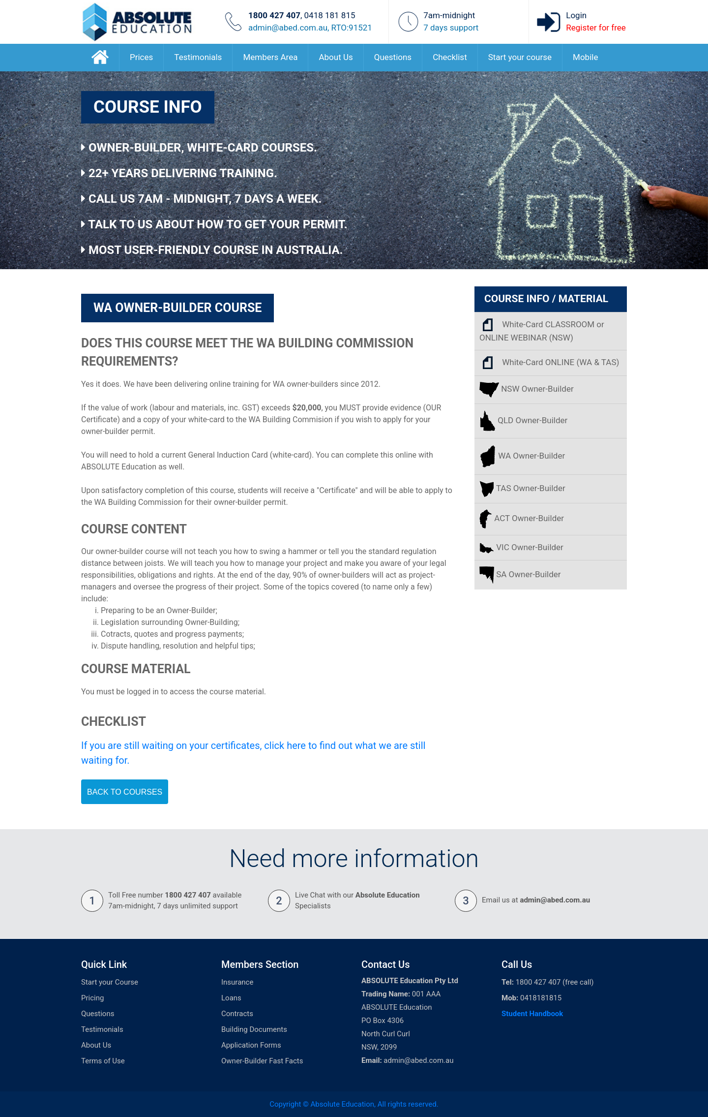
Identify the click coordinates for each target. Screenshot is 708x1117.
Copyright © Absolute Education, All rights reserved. (353, 1104)
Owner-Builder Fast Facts (262, 1060)
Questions (393, 57)
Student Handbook (532, 1013)
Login (576, 15)
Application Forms (251, 1045)
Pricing (92, 997)
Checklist (450, 57)
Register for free (596, 27)
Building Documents (254, 1029)
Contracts (237, 1013)
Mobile (585, 57)
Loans (231, 997)
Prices (141, 57)
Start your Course (109, 982)
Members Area (270, 57)
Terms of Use (103, 1060)
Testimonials (198, 57)
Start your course (520, 57)
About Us (336, 57)
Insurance (237, 982)
